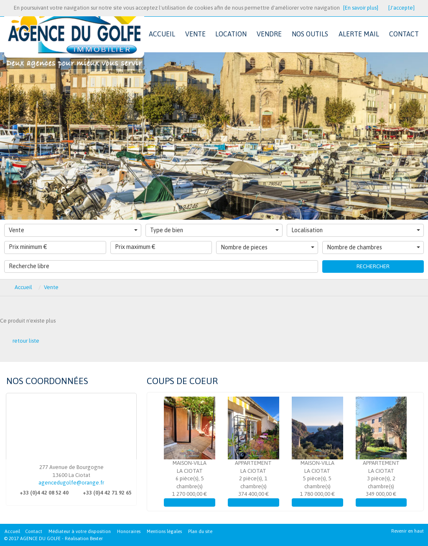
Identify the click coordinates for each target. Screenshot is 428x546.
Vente (73, 230)
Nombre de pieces (267, 247)
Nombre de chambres (373, 247)
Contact (33, 531)
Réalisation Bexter (84, 538)
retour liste (26, 341)
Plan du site (200, 531)
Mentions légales (164, 531)
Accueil (12, 531)
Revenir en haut (407, 530)
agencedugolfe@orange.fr (71, 482)
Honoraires (128, 531)
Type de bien (214, 230)
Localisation (355, 230)
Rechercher (373, 266)
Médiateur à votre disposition (79, 531)
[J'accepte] (401, 8)
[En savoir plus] (360, 8)
